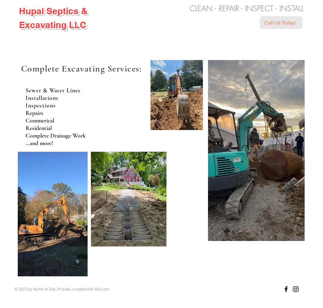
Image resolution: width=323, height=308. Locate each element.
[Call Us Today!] (281, 22)
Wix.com (102, 289)
